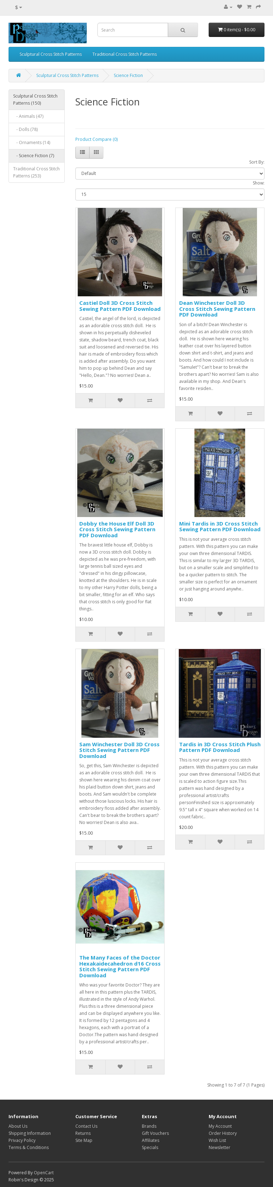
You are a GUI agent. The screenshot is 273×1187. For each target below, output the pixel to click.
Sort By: (256, 162)
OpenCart (44, 1173)
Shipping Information (30, 1133)
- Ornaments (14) (31, 142)
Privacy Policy (22, 1140)
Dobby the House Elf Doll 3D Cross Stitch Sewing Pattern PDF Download (117, 529)
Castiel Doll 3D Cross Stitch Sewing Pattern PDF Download (120, 305)
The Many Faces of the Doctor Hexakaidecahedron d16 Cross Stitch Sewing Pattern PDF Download (120, 966)
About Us (18, 1126)
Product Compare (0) (96, 139)
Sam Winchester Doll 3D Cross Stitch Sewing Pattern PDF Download (119, 750)
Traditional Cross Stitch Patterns (124, 54)
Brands (149, 1126)
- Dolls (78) (25, 129)
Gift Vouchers (155, 1133)
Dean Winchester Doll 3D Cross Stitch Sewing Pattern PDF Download (217, 308)
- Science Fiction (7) (33, 156)
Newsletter (219, 1147)
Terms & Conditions (29, 1147)
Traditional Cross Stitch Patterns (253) (36, 172)
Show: (258, 183)
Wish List (217, 1140)
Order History (223, 1133)
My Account (220, 1126)
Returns (83, 1133)
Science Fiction (128, 75)
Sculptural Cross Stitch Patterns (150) (35, 99)
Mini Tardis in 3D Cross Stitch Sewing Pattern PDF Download (220, 526)
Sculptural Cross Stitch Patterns (51, 54)
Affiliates (150, 1140)
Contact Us (86, 1126)
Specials (150, 1147)
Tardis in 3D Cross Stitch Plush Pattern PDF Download (220, 747)
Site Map (83, 1140)
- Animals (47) (28, 116)
